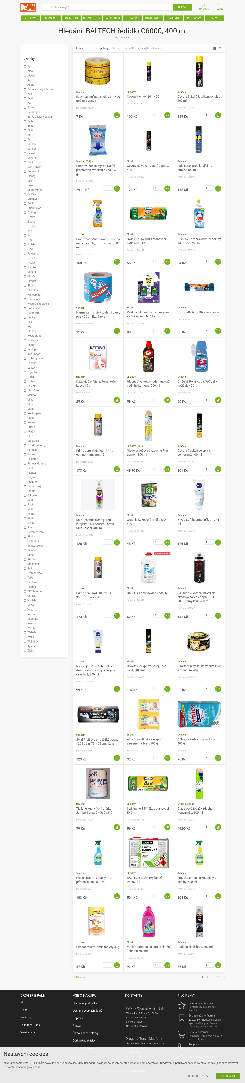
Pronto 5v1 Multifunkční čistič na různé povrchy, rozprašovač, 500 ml (98, 243)
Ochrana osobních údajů (87, 1010)
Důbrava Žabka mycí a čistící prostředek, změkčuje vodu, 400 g (97, 170)
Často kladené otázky (86, 1033)
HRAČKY (133, 18)
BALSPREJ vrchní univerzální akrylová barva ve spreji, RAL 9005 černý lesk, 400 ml (196, 597)
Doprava (78, 1018)
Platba (77, 1025)
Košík (220, 7)
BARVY (214, 18)
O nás (23, 1010)
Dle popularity (101, 48)
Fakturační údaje (30, 1025)
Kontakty (25, 1017)
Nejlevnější (142, 48)
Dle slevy (116, 48)
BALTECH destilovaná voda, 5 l (147, 593)
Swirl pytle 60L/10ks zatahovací (198, 312)
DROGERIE (51, 18)
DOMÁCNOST (153, 18)
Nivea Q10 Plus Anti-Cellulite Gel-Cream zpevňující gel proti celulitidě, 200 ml (96, 670)
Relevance (156, 48)
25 (218, 977)
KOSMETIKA (71, 18)
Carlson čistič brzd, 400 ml (195, 947)
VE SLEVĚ (30, 18)
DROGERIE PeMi (32, 995)
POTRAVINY (194, 18)
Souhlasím (228, 1076)
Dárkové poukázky (84, 1040)
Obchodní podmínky (85, 1003)
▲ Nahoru (79, 977)
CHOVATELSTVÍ (92, 18)
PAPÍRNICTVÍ (112, 18)
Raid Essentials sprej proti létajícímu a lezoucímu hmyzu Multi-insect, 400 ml (96, 524)
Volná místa (27, 1032)
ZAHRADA (173, 18)
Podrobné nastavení (199, 1076)
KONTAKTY (133, 995)
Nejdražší (129, 48)
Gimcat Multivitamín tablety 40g (97, 947)
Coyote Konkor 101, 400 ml (145, 96)
